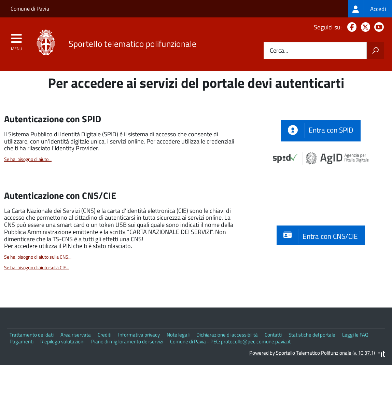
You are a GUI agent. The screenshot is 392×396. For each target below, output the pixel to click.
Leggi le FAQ (355, 366)
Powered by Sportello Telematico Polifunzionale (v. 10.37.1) (312, 384)
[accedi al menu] (16, 41)
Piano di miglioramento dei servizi (127, 373)
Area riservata (75, 366)
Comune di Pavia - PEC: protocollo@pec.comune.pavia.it (230, 373)
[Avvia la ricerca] (375, 50)
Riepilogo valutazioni (62, 373)
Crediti (104, 366)
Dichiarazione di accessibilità (227, 366)
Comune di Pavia (30, 8)
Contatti (273, 366)
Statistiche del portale (312, 366)
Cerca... (279, 50)
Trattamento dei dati (32, 366)
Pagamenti (21, 373)
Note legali (178, 366)
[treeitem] (370, 8)
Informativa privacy (139, 366)
